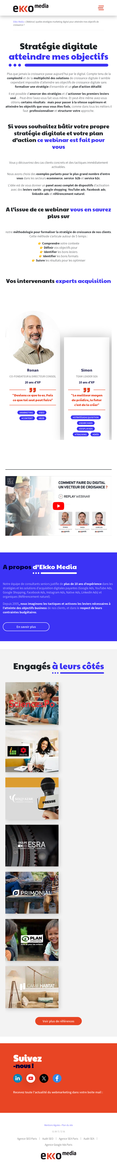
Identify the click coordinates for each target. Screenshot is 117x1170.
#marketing (26, 412)
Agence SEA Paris (68, 1138)
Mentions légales (52, 1125)
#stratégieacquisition (86, 417)
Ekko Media (18, 21)
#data (96, 434)
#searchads (85, 422)
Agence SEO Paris (27, 1138)
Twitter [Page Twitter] (43, 1078)
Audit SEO (47, 1138)
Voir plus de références (58, 1021)
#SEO (41, 412)
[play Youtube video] (58, 506)
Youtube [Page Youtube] (30, 1078)
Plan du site (67, 1125)
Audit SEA (89, 1138)
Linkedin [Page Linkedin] (17, 1078)
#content (27, 418)
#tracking (81, 434)
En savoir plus (26, 626)
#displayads (86, 428)
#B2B (41, 418)
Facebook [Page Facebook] (57, 1078)
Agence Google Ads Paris (58, 1144)
